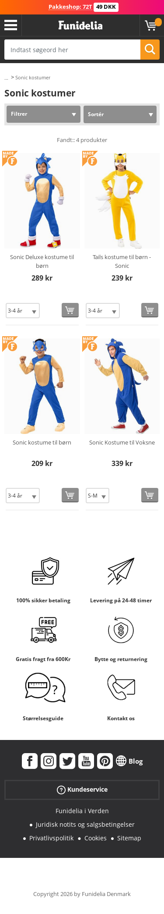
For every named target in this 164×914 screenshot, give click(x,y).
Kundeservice (82, 789)
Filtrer (19, 113)
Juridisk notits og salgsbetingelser (85, 824)
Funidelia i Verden (82, 811)
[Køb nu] (70, 310)
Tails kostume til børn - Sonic (122, 261)
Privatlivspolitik (51, 838)
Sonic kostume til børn (42, 442)
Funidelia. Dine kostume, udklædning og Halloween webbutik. (80, 25)
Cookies (95, 838)
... (6, 78)
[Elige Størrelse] (23, 310)
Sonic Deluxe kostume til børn (42, 261)
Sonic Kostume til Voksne (122, 442)
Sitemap (129, 838)
